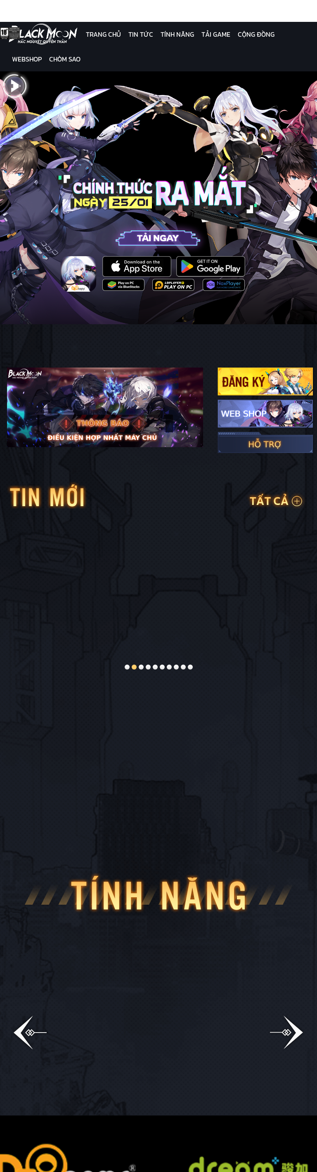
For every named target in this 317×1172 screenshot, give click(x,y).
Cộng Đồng (256, 34)
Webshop (27, 59)
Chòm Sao (64, 59)
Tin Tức (140, 34)
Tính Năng (177, 34)
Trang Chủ (103, 34)
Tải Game (215, 34)
